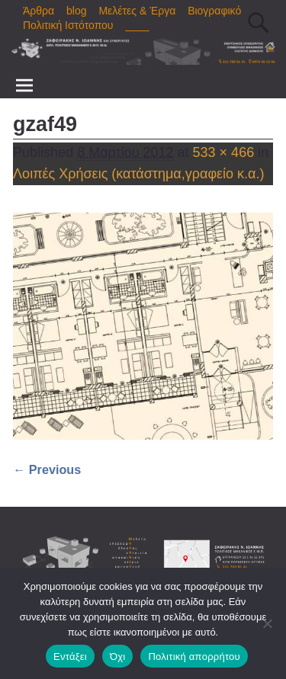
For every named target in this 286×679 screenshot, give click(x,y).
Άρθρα (38, 11)
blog (76, 11)
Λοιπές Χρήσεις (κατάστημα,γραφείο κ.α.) (138, 173)
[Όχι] (267, 623)
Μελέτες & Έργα (136, 11)
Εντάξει (70, 656)
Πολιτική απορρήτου (193, 656)
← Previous (47, 469)
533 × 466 (224, 152)
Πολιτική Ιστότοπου (68, 25)
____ (137, 25)
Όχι (118, 656)
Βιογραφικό (214, 11)
